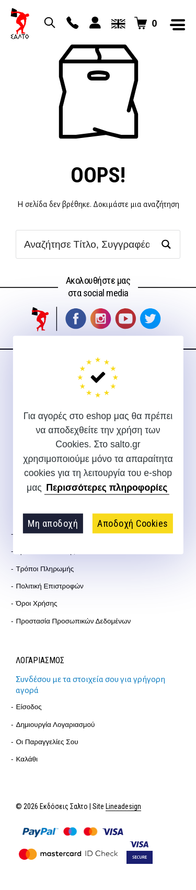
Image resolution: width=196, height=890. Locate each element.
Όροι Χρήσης (36, 603)
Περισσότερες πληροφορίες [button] (106, 487)
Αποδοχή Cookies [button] (132, 523)
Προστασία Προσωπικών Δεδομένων (73, 621)
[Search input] (86, 244)
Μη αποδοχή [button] (53, 523)
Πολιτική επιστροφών (50, 586)
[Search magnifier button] (166, 244)
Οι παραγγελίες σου (47, 742)
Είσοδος (29, 707)
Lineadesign (123, 807)
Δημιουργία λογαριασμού (55, 725)
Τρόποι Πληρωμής (45, 569)
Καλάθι (27, 759)
